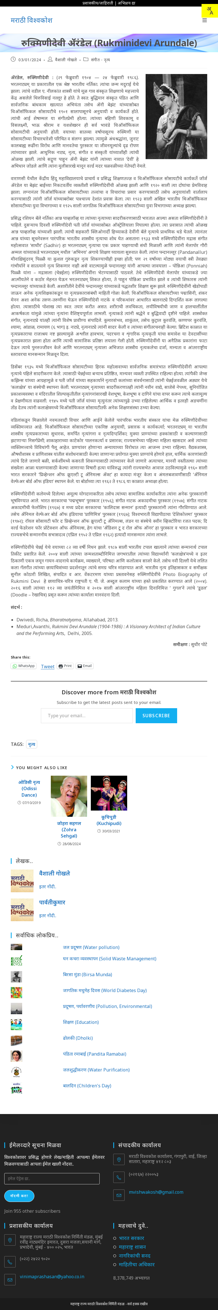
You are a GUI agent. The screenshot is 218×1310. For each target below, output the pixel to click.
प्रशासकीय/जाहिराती (98, 3)
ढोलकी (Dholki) (78, 1038)
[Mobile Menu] (204, 20)
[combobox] (210, 11)
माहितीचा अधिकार (137, 1264)
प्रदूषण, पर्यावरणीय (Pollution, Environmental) (107, 1006)
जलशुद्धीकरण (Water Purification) (96, 1070)
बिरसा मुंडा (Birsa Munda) (87, 974)
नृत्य (31, 744)
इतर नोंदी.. (47, 886)
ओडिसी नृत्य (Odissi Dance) (29, 788)
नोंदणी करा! (19, 1195)
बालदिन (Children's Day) (87, 1086)
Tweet (47, 665)
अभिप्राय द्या (126, 3)
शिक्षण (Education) (81, 1022)
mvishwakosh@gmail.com (156, 1192)
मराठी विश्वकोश (32, 20)
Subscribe (156, 715)
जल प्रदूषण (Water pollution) (91, 947)
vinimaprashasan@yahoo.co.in (52, 1276)
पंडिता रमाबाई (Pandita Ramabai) (94, 1054)
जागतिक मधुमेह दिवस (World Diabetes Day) (105, 990)
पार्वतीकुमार (52, 902)
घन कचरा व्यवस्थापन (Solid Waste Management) (109, 958)
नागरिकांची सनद (134, 1255)
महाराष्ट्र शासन (132, 1246)
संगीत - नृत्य (100, 59)
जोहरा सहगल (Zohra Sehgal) (69, 829)
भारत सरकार (131, 1238)
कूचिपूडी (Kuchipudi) (109, 820)
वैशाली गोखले (66, 59)
